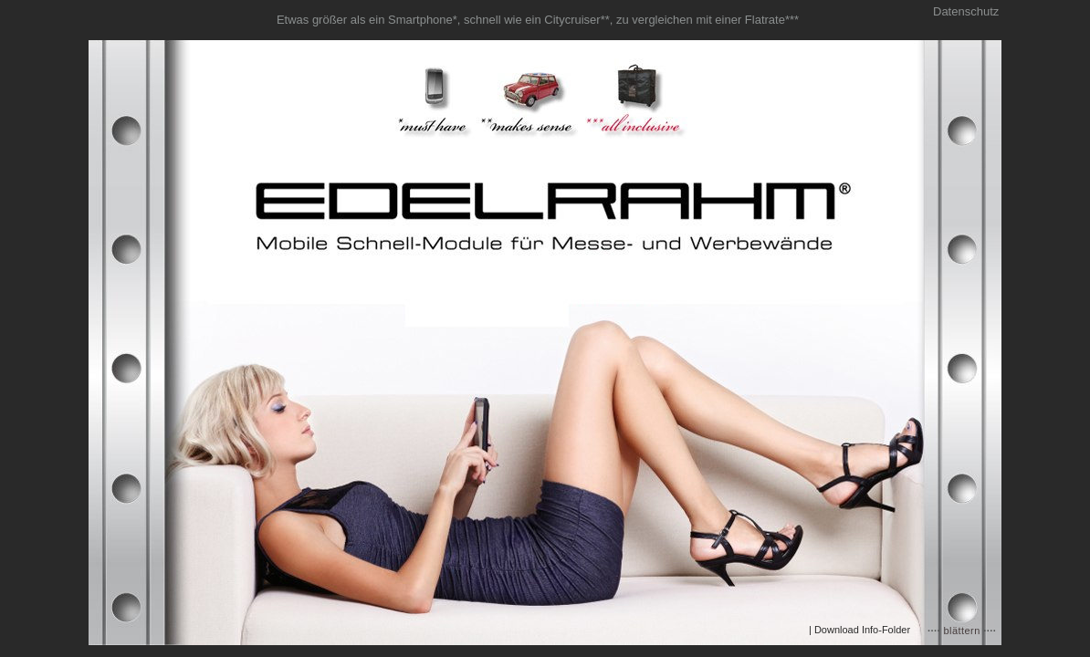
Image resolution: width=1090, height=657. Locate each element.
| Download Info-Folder (859, 629)
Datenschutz (966, 11)
